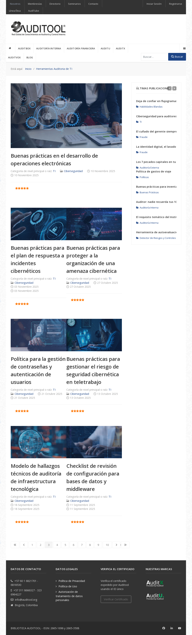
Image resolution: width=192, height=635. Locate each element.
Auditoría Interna (147, 207)
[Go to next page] (116, 545)
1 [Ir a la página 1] (32, 545)
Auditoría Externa (147, 167)
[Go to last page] (125, 545)
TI (54, 171)
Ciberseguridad (73, 171)
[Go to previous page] (24, 545)
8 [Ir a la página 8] (90, 545)
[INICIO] (10, 48)
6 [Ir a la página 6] (73, 545)
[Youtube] (179, 628)
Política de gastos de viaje (153, 171)
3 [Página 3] (49, 545)
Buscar (177, 56)
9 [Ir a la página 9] (98, 545)
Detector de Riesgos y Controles (156, 238)
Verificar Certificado (116, 599)
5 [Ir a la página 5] (65, 545)
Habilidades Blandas (149, 106)
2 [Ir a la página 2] (40, 545)
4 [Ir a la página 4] (57, 545)
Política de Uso (67, 586)
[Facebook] (163, 628)
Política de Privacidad (71, 581)
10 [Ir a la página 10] (107, 545)
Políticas (142, 177)
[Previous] (169, 88)
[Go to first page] (15, 545)
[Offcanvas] (184, 48)
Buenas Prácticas (147, 192)
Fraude (142, 137)
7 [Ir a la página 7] (81, 545)
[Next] (174, 88)
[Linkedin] (171, 628)
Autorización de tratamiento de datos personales (69, 596)
